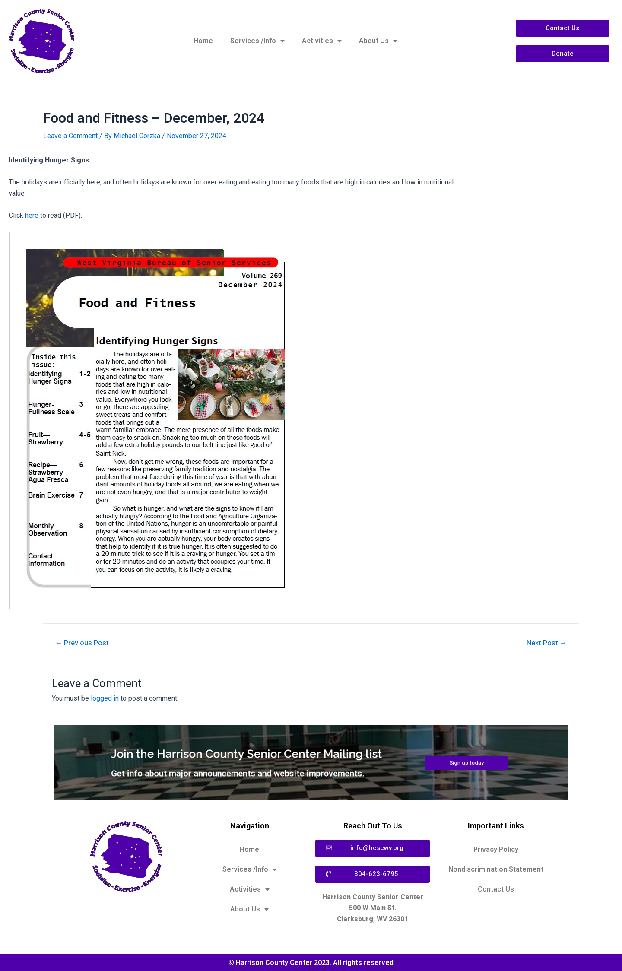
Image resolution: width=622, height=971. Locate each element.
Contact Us (496, 889)
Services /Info (257, 41)
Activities (322, 41)
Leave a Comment (70, 136)
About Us (378, 41)
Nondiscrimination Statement (495, 869)
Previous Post (82, 643)
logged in (105, 698)
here (32, 215)
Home (203, 41)
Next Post (546, 643)
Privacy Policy (495, 849)
